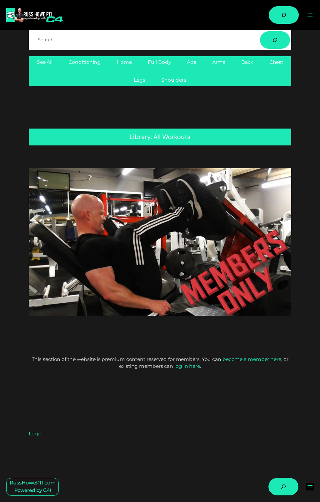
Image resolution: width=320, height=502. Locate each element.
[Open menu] (310, 15)
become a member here (251, 359)
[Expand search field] (284, 15)
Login (36, 434)
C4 (46, 490)
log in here (187, 366)
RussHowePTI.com (33, 483)
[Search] (275, 40)
